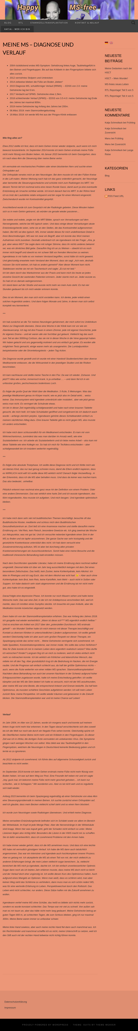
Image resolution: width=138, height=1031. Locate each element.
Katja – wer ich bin (17, 29)
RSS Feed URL (114, 196)
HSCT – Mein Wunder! (116, 78)
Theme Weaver (106, 1025)
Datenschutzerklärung (15, 1001)
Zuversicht (110, 132)
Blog (8, 23)
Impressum (10, 1007)
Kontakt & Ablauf (87, 23)
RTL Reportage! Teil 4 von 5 (119, 96)
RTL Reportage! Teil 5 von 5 (119, 90)
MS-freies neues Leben (117, 84)
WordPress (60, 1025)
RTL (21, 23)
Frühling (131, 122)
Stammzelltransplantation (49, 23)
